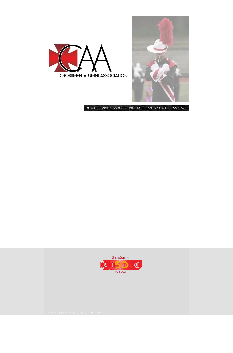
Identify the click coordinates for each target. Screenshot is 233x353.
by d (74, 312)
